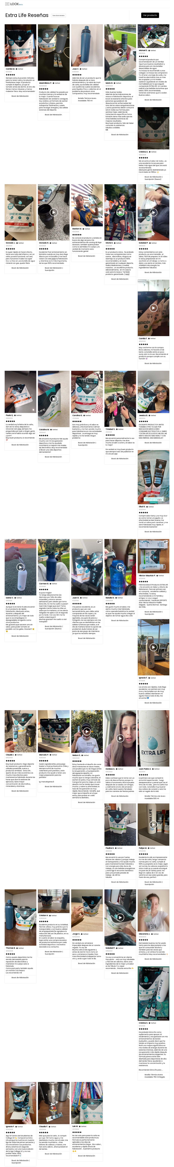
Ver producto (150, 15)
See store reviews (59, 15)
